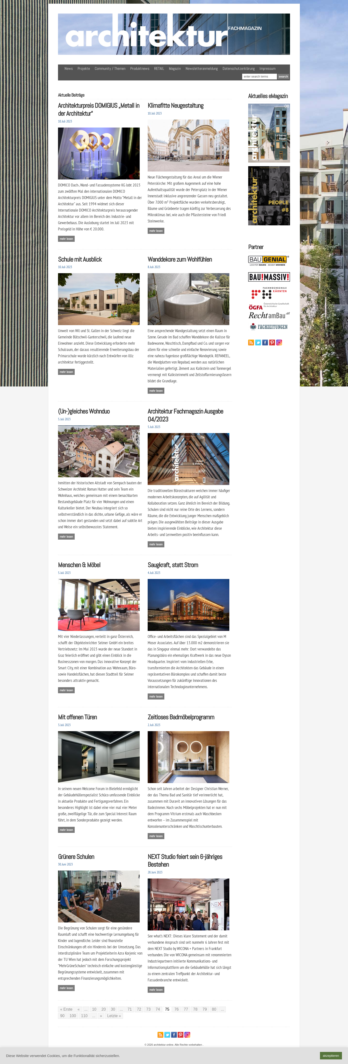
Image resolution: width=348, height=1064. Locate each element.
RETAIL (159, 68)
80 (214, 1009)
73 (148, 1009)
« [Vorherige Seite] (79, 1009)
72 (139, 1009)
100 (73, 1016)
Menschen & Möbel (79, 565)
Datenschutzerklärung (239, 68)
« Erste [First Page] (66, 1009)
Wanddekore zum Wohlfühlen (180, 259)
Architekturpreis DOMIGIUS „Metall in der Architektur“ (98, 109)
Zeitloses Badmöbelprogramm (181, 717)
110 (84, 1016)
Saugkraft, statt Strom (173, 565)
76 (176, 1009)
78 (195, 1009)
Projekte (84, 68)
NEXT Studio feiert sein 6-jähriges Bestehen (185, 860)
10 (94, 1009)
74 (158, 1009)
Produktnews (139, 68)
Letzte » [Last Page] (114, 1016)
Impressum (268, 68)
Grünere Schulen (76, 856)
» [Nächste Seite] (101, 1016)
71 (130, 1009)
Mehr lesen (66, 239)
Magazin (175, 68)
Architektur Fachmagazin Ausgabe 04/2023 (185, 415)
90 (62, 1016)
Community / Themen (110, 68)
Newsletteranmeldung (202, 68)
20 (104, 1009)
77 (186, 1009)
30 (113, 1009)
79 (205, 1009)
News (69, 68)
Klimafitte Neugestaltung (175, 105)
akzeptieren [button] (331, 1055)
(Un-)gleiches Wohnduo (83, 411)
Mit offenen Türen (77, 717)
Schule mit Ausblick (80, 259)
